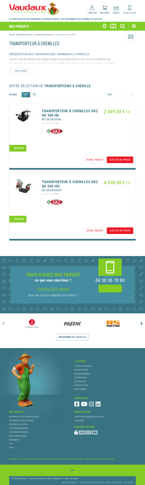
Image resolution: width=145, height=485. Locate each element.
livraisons (79, 420)
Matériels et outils (25, 34)
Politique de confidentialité (91, 483)
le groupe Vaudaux (83, 366)
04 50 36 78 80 (110, 280)
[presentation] (3, 323)
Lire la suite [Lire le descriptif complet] (21, 71)
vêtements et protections (21, 420)
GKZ (26, 94)
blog (11, 447)
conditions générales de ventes (88, 417)
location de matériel (19, 428)
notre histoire (81, 370)
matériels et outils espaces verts (24, 417)
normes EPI (14, 440)
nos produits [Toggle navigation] (19, 26)
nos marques (72, 337)
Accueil (12, 34)
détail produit (95, 159)
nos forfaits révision (18, 432)
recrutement (80, 389)
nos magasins (80, 377)
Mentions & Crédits (69, 483)
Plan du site (129, 483)
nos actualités (81, 385)
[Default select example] (120, 95)
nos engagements (82, 374)
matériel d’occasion (18, 424)
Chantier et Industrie (43, 34)
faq (10, 443)
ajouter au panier (120, 159)
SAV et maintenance (18, 436)
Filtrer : (13, 94)
